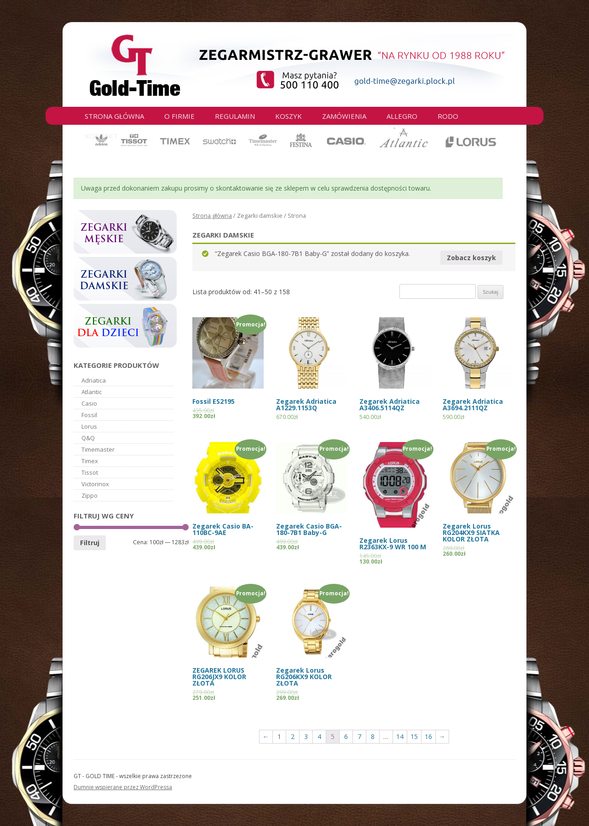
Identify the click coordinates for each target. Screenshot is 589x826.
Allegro (402, 116)
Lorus (89, 426)
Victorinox (95, 484)
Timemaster (98, 449)
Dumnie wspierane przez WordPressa (123, 787)
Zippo (89, 495)
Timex (89, 461)
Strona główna (114, 116)
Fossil (89, 415)
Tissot (89, 472)
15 (414, 736)
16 (428, 736)
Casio (89, 403)
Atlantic (91, 392)
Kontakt (101, 135)
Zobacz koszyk (471, 257)
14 (400, 736)
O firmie (179, 116)
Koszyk (288, 116)
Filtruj (89, 542)
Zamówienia (344, 116)
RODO (448, 116)
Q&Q (88, 438)
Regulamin (235, 116)
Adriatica (93, 380)
